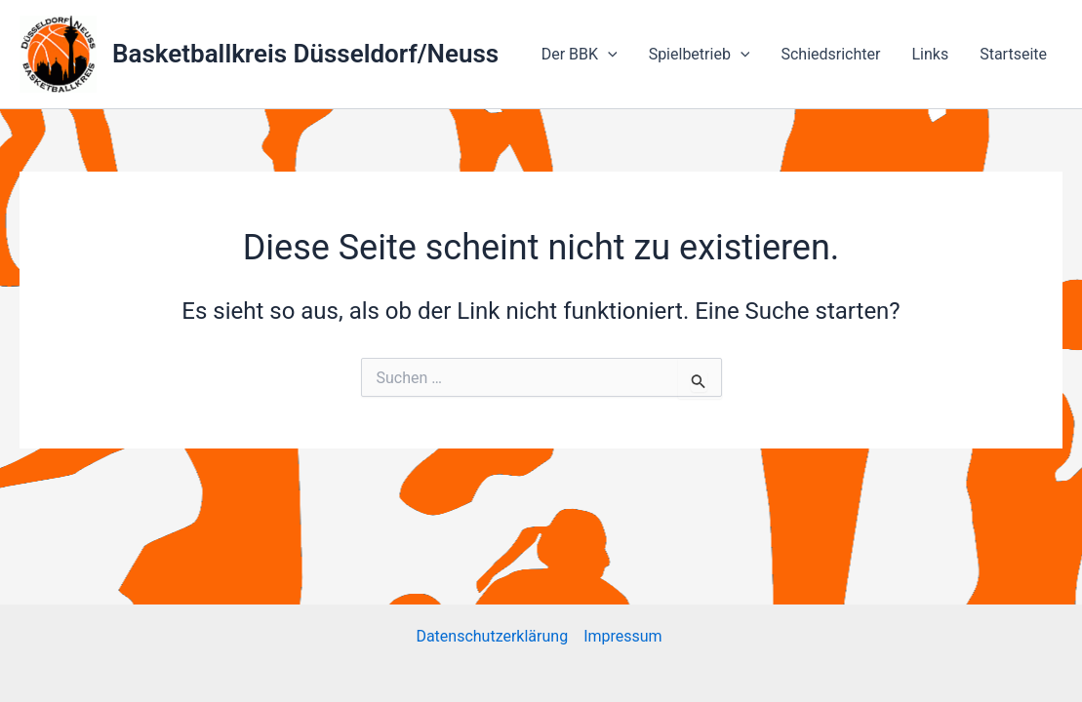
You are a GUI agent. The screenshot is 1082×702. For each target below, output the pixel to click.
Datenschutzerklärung (492, 636)
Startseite (1013, 54)
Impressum (624, 636)
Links (929, 54)
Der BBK (579, 55)
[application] (608, 55)
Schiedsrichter (830, 54)
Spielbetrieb (699, 55)
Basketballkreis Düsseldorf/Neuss (305, 53)
